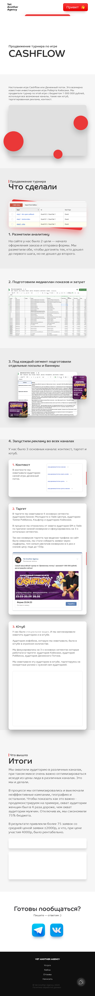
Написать (48, 979)
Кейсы (47, 970)
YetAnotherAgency (12, 7)
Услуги (47, 965)
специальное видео (37, 632)
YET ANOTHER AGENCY (47, 959)
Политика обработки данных (47, 988)
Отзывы (47, 975)
